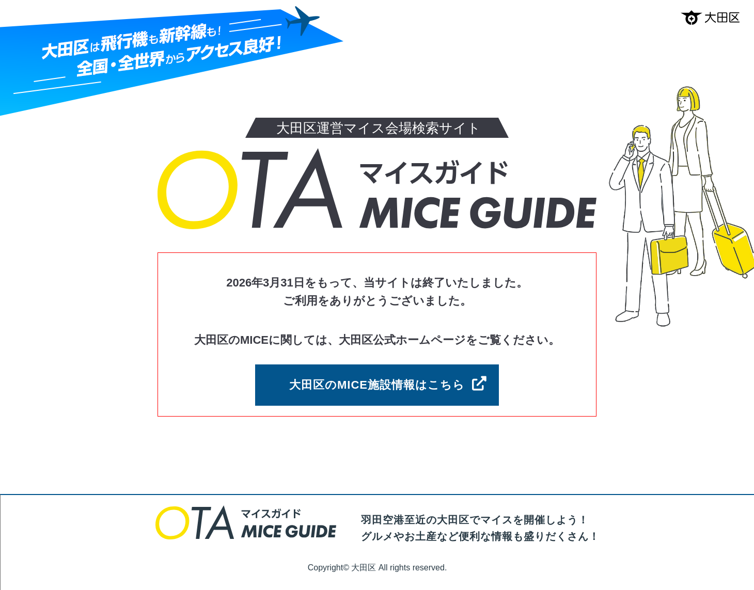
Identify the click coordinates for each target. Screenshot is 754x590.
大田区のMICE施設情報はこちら (377, 384)
